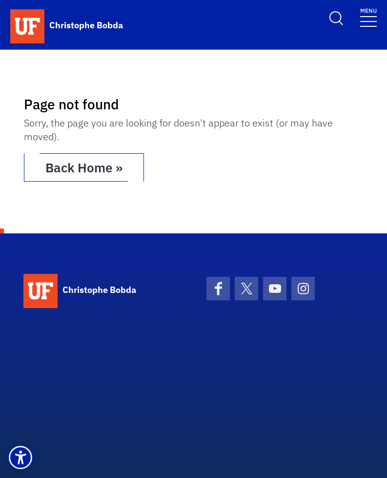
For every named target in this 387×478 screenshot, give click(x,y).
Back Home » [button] (83, 167)
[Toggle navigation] (368, 17)
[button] (20, 457)
